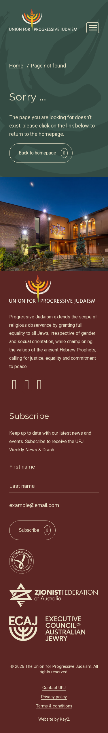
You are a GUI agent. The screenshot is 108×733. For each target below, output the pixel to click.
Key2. (65, 719)
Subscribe (29, 530)
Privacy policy (54, 697)
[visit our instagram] (27, 384)
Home (16, 66)
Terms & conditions (54, 706)
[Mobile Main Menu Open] (92, 27)
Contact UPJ (54, 687)
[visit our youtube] (39, 384)
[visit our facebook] (14, 384)
